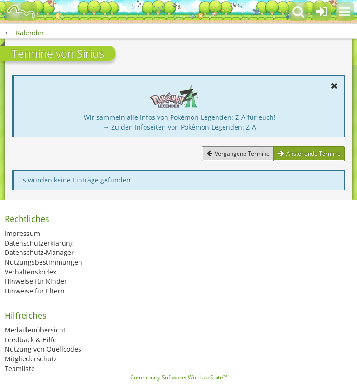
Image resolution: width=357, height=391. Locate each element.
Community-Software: (178, 377)
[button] (345, 11)
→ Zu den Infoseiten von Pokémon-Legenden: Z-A (179, 127)
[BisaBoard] (21, 11)
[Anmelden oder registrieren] (321, 11)
